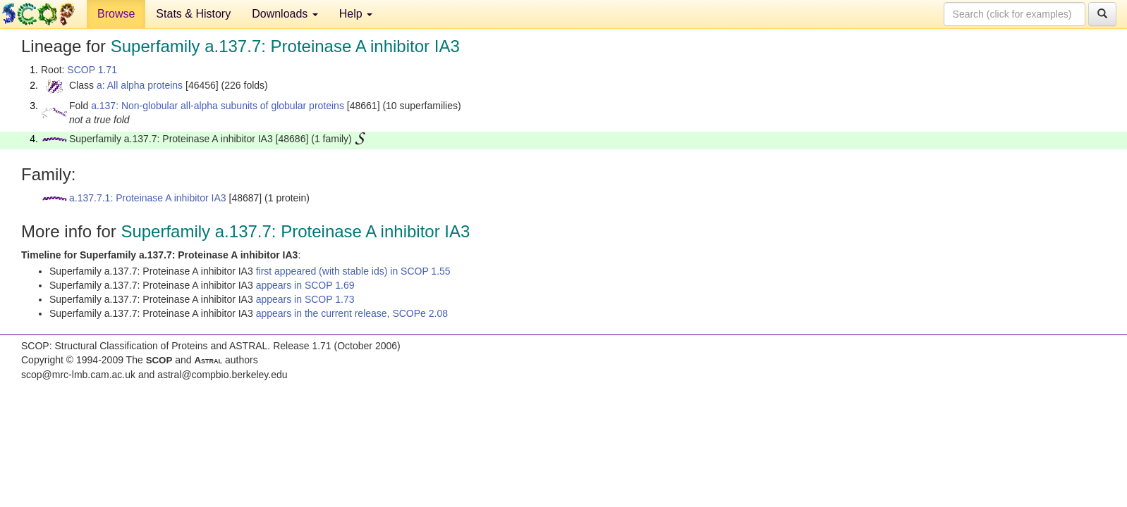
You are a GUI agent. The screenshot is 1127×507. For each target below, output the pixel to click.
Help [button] (355, 14)
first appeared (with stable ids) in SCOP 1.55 (353, 271)
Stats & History (193, 14)
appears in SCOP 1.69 (305, 285)
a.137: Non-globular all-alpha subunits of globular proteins (217, 105)
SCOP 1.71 (92, 69)
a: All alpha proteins (140, 85)
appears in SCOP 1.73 (305, 299)
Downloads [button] (285, 14)
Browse (116, 14)
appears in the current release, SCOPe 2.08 (352, 313)
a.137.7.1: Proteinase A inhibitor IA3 (147, 198)
